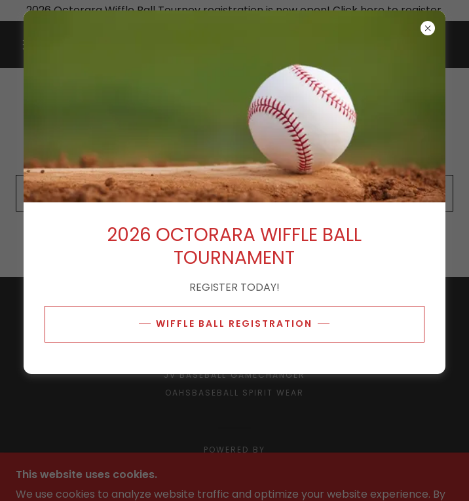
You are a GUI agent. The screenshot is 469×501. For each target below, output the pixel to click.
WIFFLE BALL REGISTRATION (234, 323)
